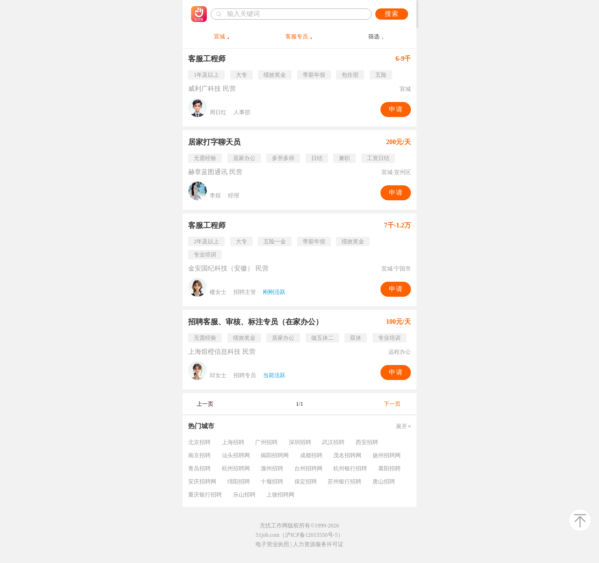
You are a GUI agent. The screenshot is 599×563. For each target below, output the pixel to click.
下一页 (392, 404)
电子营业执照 (272, 544)
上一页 (205, 404)
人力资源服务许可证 (318, 544)
